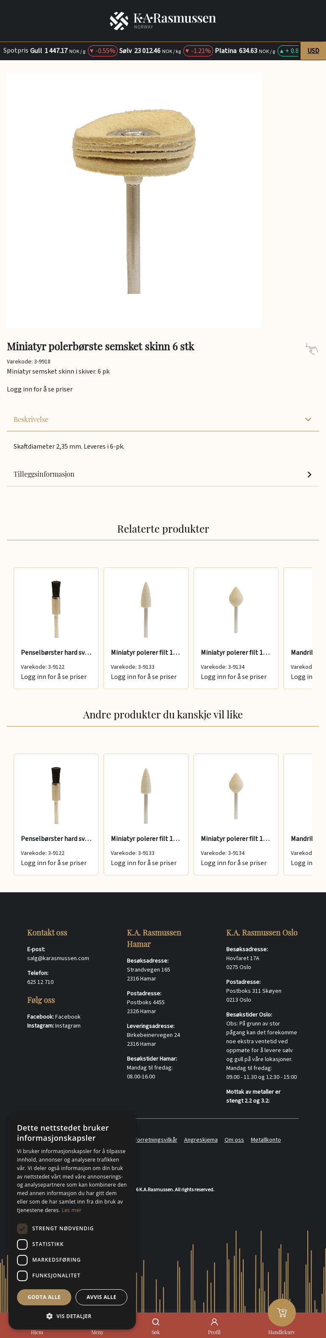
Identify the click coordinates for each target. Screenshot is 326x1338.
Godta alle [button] (44, 1297)
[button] (72, 1316)
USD (313, 51)
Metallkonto (266, 1140)
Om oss (234, 1140)
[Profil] (214, 1322)
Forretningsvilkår (155, 1140)
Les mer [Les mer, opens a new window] (72, 1210)
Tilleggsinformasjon (163, 473)
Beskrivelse (163, 419)
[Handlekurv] (282, 1313)
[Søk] (156, 1322)
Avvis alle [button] (101, 1297)
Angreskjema (201, 1140)
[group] (163, 628)
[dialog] (72, 1221)
